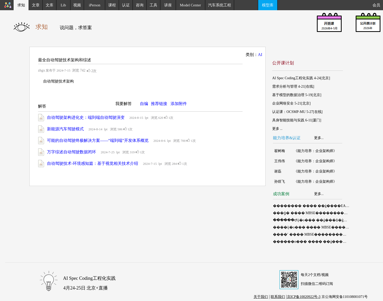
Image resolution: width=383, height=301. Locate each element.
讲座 (168, 5)
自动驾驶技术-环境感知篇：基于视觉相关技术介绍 (92, 163)
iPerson (94, 5)
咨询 (139, 5)
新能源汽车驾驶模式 (65, 129)
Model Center (190, 5)
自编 (144, 103)
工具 (153, 5)
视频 (77, 5)
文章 (36, 5)
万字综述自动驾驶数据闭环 (71, 152)
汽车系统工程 (219, 5)
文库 (49, 5)
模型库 (267, 5)
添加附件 (179, 103)
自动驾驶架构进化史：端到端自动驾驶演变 (86, 117)
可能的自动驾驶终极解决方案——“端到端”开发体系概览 (98, 140)
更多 (317, 138)
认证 (126, 5)
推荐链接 (159, 103)
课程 (112, 5)
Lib (63, 5)
